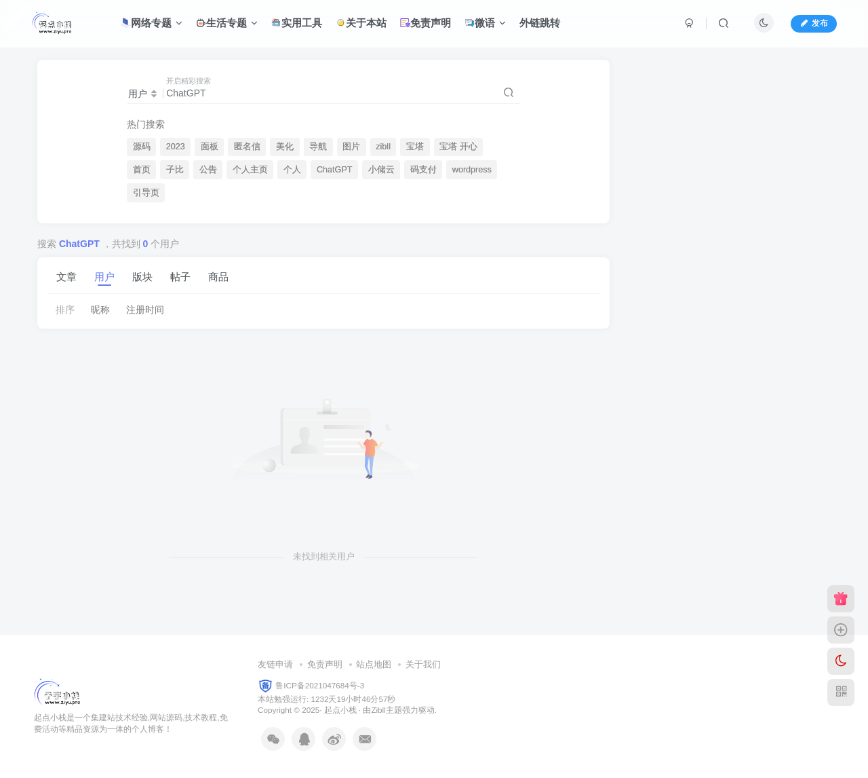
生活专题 (227, 23)
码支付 (423, 169)
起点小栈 (340, 709)
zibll (383, 146)
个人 (292, 169)
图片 (351, 146)
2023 (175, 146)
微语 (485, 23)
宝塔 (415, 146)
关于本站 (361, 23)
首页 (142, 169)
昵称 (100, 309)
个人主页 (250, 169)
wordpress (472, 169)
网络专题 (151, 23)
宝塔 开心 (458, 146)
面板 (209, 146)
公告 (208, 169)
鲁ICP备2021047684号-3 (319, 684)
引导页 (146, 193)
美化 (285, 146)
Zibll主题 (386, 709)
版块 (142, 276)
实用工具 (296, 23)
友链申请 (275, 664)
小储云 (381, 169)
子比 (175, 169)
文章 (66, 276)
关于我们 (423, 664)
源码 (142, 146)
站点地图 (373, 664)
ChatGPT (335, 169)
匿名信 (247, 146)
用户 (104, 276)
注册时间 (145, 309)
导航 (318, 146)
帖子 (180, 276)
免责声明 (425, 23)
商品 (218, 276)
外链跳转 (539, 23)
